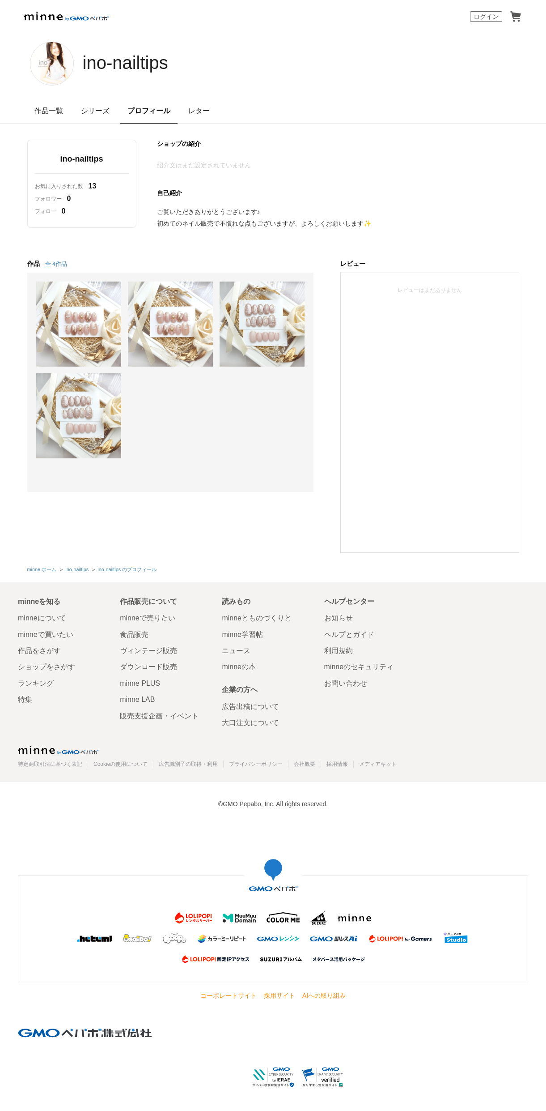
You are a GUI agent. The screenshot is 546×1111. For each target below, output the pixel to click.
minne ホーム (42, 569)
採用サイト (279, 995)
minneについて (42, 618)
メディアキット (378, 764)
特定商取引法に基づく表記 (50, 764)
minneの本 (239, 667)
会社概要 (304, 764)
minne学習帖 (242, 634)
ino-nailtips (125, 63)
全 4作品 (56, 264)
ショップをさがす (46, 667)
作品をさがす (39, 650)
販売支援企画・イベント (159, 716)
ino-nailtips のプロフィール (127, 569)
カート (515, 16)
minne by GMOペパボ (66, 17)
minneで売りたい (147, 618)
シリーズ (95, 111)
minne (58, 750)
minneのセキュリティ (359, 667)
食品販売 (134, 634)
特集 (25, 699)
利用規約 (338, 650)
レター (199, 111)
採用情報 (337, 764)
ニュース (236, 650)
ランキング (36, 683)
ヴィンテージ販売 (148, 650)
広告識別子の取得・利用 (188, 764)
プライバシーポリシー (256, 764)
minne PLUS (140, 683)
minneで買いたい (45, 634)
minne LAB (137, 699)
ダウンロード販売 (148, 667)
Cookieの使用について (120, 764)
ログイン (486, 16)
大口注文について (250, 722)
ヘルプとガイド (349, 634)
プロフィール (148, 111)
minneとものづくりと (257, 618)
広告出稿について (250, 706)
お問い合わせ (345, 683)
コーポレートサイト (228, 995)
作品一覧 (48, 111)
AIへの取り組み (324, 995)
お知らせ (338, 618)
